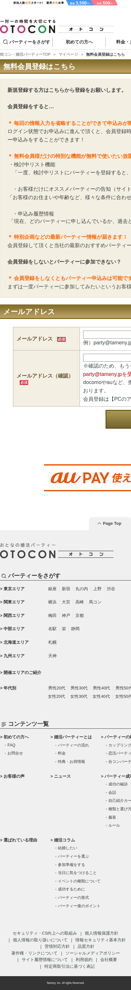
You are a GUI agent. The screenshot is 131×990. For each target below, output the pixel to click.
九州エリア (14, 655)
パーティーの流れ (73, 745)
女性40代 (101, 696)
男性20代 (56, 688)
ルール (114, 825)
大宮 (66, 602)
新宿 (66, 588)
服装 (112, 817)
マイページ (68, 54)
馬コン (95, 602)
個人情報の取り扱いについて (40, 939)
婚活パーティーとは (73, 737)
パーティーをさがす (29, 41)
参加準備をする (71, 864)
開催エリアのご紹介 (22, 672)
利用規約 (84, 959)
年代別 (10, 688)
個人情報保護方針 (101, 933)
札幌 (52, 642)
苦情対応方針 (57, 946)
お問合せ (15, 753)
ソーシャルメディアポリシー (92, 953)
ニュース (62, 776)
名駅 (52, 628)
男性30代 (79, 688)
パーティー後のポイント (79, 906)
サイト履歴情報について (45, 959)
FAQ (11, 745)
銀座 (52, 588)
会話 (112, 792)
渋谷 (111, 588)
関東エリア (14, 602)
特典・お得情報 (71, 761)
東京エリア (14, 588)
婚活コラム (64, 840)
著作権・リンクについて (34, 953)
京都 (79, 615)
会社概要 (108, 959)
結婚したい (67, 848)
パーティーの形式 (73, 897)
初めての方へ (16, 737)
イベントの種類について (79, 881)
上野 (97, 588)
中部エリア (14, 628)
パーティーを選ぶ (73, 856)
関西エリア (14, 615)
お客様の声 (14, 776)
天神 (52, 655)
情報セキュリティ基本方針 (100, 939)
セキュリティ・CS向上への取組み (45, 933)
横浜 (52, 602)
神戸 (66, 615)
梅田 (52, 615)
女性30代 (78, 696)
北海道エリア (16, 642)
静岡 (75, 628)
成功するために (71, 889)
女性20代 (56, 696)
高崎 (79, 602)
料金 (62, 753)
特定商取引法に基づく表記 (69, 966)
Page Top (112, 523)
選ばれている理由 (20, 840)
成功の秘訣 (118, 784)
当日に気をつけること (77, 872)
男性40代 (101, 688)
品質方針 (86, 946)
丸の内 (81, 588)
